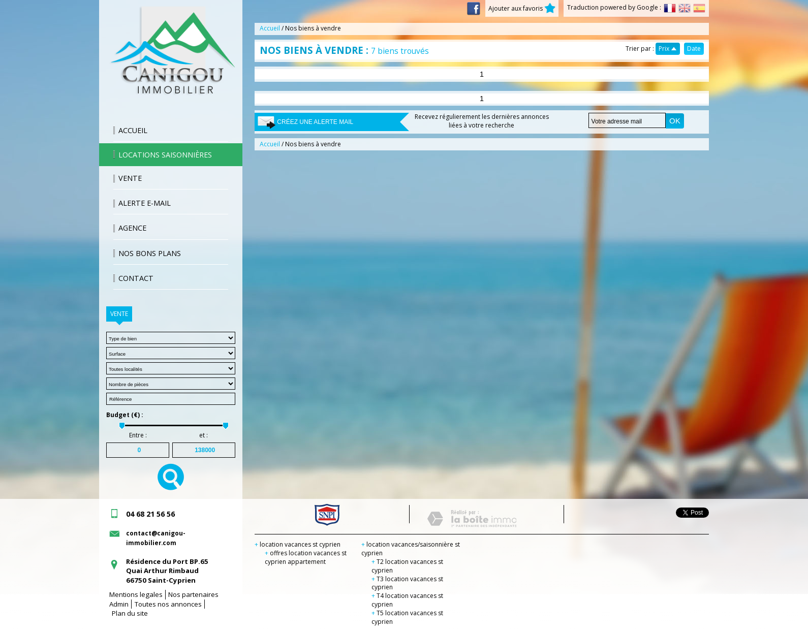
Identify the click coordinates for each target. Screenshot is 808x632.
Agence (132, 228)
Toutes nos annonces (168, 604)
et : (203, 435)
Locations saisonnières (165, 155)
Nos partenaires (193, 594)
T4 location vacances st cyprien (407, 600)
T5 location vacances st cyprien (407, 617)
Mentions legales (136, 594)
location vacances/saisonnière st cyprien (410, 548)
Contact (135, 278)
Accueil (132, 130)
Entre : (138, 435)
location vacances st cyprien (297, 544)
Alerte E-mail (144, 203)
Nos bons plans (149, 253)
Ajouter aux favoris (521, 8)
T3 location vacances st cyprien (407, 583)
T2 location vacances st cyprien (407, 566)
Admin (119, 604)
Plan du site (130, 613)
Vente (130, 178)
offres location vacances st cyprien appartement (306, 557)
